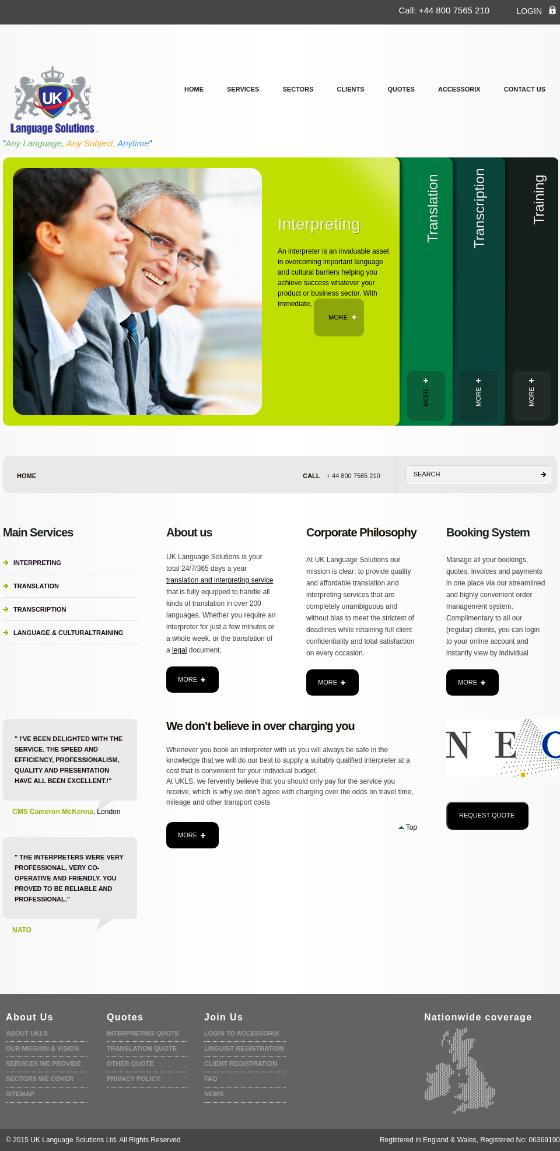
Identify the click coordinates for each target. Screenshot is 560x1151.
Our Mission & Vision (42, 1048)
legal (179, 650)
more (342, 317)
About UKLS (27, 1033)
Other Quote (130, 1063)
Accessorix (459, 89)
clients (350, 89)
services (243, 89)
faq (211, 1078)
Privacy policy (133, 1078)
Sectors (297, 89)
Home (194, 89)
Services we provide (43, 1063)
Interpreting (37, 562)
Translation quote (142, 1048)
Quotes (401, 89)
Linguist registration (244, 1048)
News (213, 1093)
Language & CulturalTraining (68, 632)
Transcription (39, 609)
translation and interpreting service (219, 580)
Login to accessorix (241, 1033)
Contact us (524, 89)
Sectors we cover (40, 1078)
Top (411, 827)
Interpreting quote (143, 1033)
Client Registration (240, 1063)
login (536, 10)
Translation (36, 585)
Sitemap (20, 1093)
